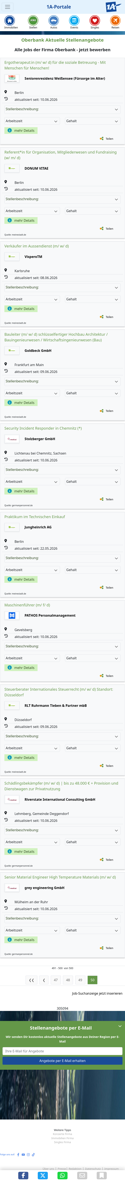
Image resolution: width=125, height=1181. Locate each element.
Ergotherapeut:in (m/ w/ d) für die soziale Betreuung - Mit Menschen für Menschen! (55, 65)
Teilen (109, 139)
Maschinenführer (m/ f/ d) (27, 604)
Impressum (111, 1169)
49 (80, 980)
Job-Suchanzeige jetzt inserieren (97, 993)
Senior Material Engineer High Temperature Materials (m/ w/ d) (60, 877)
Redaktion (75, 1169)
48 (68, 980)
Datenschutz (93, 1169)
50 (92, 980)
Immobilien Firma (62, 1138)
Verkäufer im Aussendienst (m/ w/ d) (36, 245)
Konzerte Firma (62, 1134)
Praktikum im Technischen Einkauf (34, 516)
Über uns (48, 1169)
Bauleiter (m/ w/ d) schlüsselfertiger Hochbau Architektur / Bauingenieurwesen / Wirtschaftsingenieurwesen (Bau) (56, 337)
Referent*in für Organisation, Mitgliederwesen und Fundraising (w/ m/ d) (60, 155)
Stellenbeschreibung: (62, 109)
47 (56, 980)
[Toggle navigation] (7, 7)
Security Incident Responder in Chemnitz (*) (43, 428)
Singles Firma (62, 1142)
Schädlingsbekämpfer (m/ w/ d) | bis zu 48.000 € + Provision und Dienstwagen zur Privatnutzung (61, 786)
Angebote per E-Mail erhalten (62, 1060)
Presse (62, 1169)
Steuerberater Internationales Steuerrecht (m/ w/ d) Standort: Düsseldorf (58, 692)
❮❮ (31, 980)
